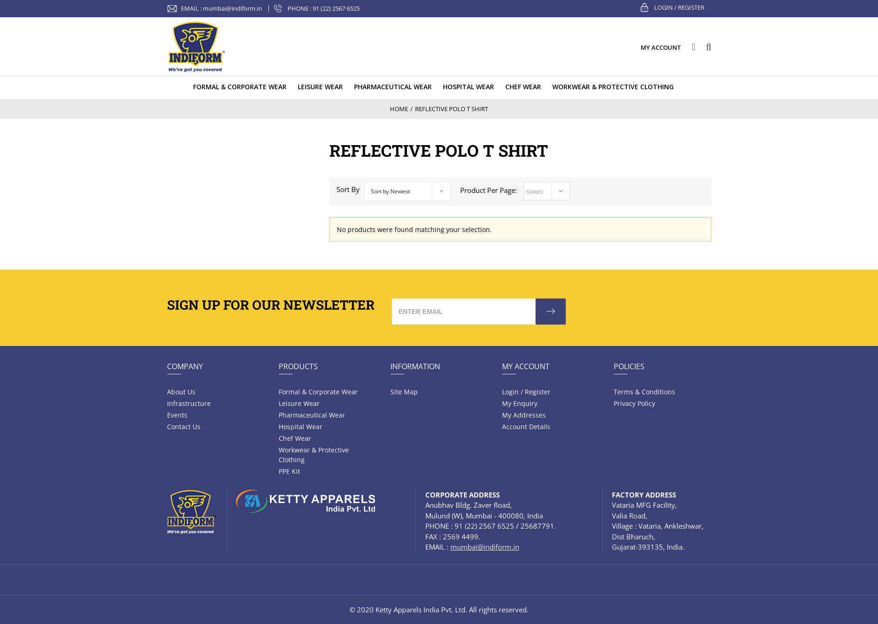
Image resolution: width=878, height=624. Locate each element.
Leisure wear (299, 403)
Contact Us (184, 426)
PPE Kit (289, 471)
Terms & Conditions (644, 391)
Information (415, 366)
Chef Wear (295, 438)
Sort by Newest (390, 191)
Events (177, 415)
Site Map (404, 391)
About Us (181, 391)
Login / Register (679, 7)
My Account (526, 366)
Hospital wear (300, 426)
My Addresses (524, 415)
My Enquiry (519, 403)
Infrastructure (189, 403)
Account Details (526, 426)
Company (185, 366)
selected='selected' (546, 191)
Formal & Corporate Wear (318, 391)
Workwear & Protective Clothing (314, 454)
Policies (629, 366)
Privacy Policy (634, 403)
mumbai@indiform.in (232, 8)
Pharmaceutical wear (312, 415)
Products (298, 366)
